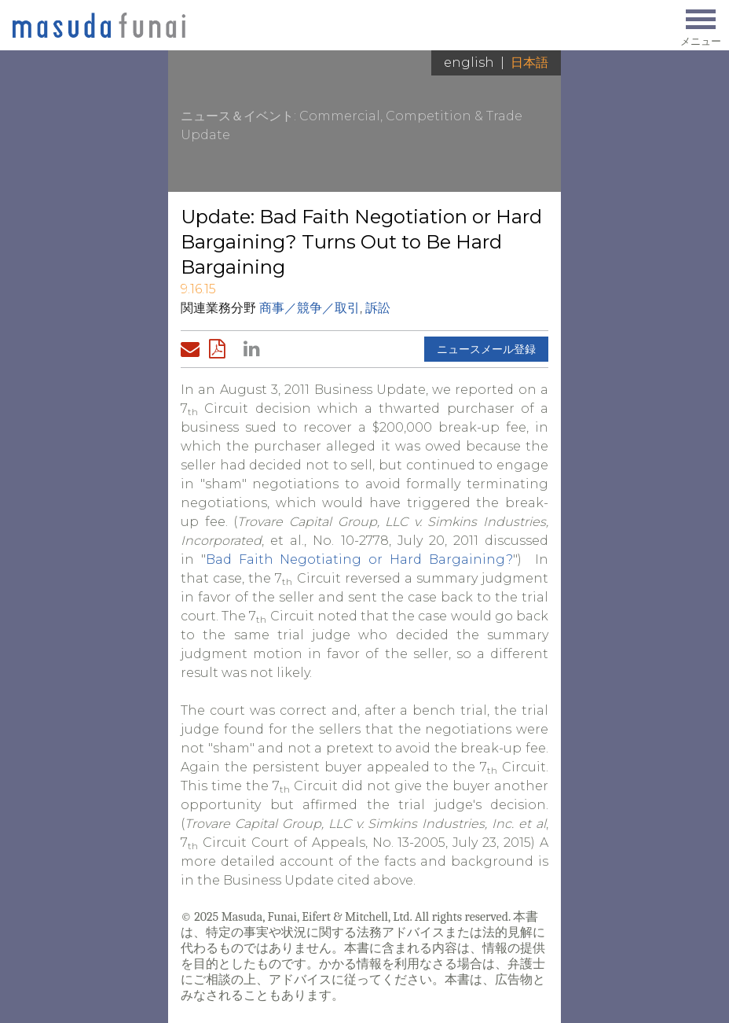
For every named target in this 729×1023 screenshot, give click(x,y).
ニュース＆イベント (237, 116)
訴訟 (377, 307)
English (469, 62)
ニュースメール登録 (486, 349)
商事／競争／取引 (309, 307)
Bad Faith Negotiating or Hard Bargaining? (359, 559)
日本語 (529, 62)
